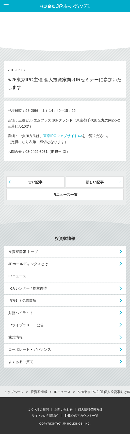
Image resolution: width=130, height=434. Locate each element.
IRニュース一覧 (65, 195)
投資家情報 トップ (23, 252)
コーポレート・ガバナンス (29, 349)
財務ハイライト (20, 313)
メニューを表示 (4, 6)
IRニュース (17, 276)
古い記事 (35, 182)
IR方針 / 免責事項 (22, 301)
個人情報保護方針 (90, 409)
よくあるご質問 (20, 362)
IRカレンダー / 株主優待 (27, 288)
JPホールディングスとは (28, 264)
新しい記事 (95, 182)
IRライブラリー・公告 (26, 325)
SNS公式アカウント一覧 (81, 415)
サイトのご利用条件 (45, 415)
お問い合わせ (63, 409)
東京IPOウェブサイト (60, 136)
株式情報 (15, 337)
